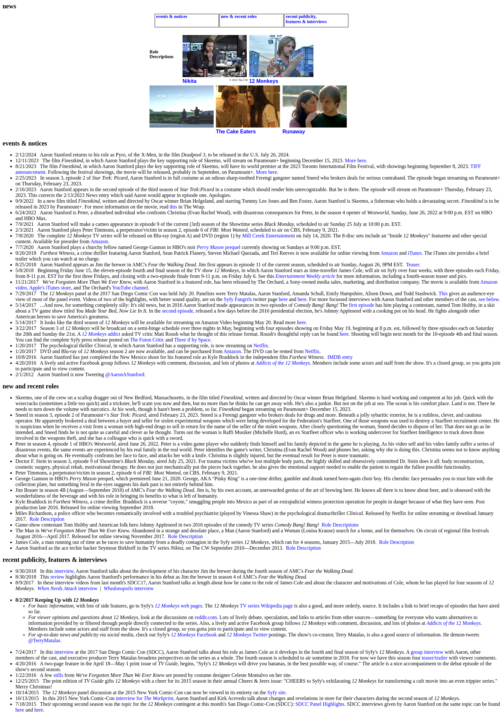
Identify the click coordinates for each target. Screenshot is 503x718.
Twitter (247, 634)
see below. (489, 299)
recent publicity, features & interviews (306, 19)
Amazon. (99, 241)
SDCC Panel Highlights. (320, 704)
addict (101, 334)
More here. (355, 160)
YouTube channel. (130, 287)
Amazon (389, 253)
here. (303, 299)
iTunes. (415, 253)
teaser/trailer (435, 657)
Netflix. (261, 345)
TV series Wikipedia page (266, 605)
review (57, 577)
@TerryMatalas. (45, 640)
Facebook (194, 634)
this (173, 206)
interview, (64, 571)
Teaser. (413, 264)
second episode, (178, 311)
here (283, 299)
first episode (361, 305)
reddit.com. (206, 617)
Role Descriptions (340, 524)
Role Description (47, 519)
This (443, 293)
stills (58, 675)
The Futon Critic (147, 339)
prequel (219, 247)
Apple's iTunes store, (50, 287)
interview (68, 588)
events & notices (171, 16)
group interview (427, 652)
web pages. (179, 605)
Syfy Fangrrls (238, 299)
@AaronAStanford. (125, 374)
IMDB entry (340, 357)
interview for (145, 698)
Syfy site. (276, 692)
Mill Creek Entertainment (268, 235)
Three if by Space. (193, 339)
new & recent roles (238, 16)
